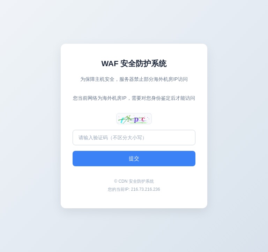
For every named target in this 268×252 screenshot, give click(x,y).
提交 (134, 158)
